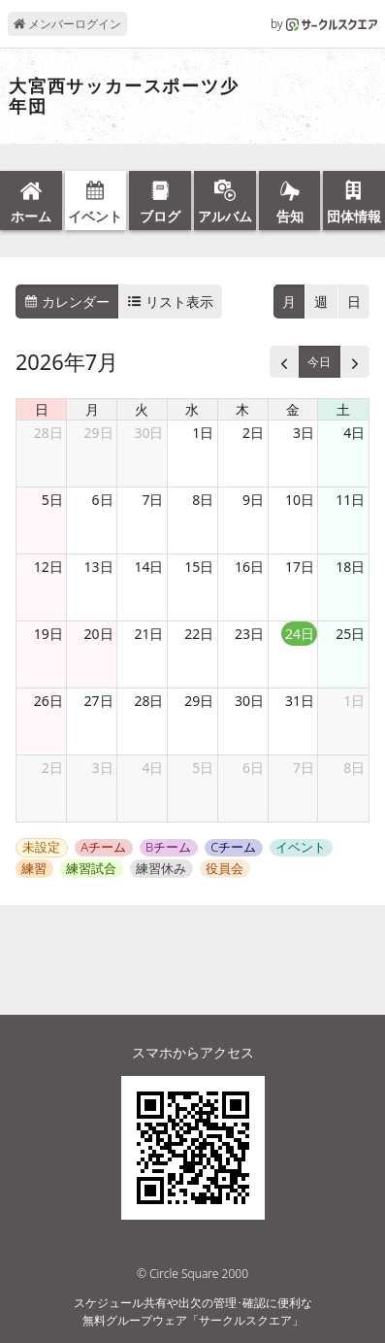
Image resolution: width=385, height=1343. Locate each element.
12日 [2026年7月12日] (48, 566)
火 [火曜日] (141, 409)
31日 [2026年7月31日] (299, 700)
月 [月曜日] (92, 409)
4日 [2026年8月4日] (152, 767)
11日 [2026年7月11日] (350, 499)
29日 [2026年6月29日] (98, 432)
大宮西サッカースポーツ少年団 (124, 97)
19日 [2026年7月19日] (48, 633)
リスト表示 (170, 301)
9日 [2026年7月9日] (253, 499)
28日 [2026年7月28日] (148, 700)
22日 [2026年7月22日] (198, 633)
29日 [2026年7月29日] (198, 700)
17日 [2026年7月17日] (299, 566)
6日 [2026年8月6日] (253, 767)
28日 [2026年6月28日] (48, 432)
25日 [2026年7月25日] (350, 633)
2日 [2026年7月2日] (253, 432)
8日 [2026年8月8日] (354, 767)
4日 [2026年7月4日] (354, 432)
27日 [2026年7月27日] (98, 700)
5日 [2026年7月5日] (52, 499)
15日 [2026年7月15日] (198, 566)
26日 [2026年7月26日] (48, 700)
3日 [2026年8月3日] (102, 767)
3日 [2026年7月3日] (303, 432)
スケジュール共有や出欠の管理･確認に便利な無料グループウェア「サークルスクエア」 (193, 1311)
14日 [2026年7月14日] (148, 566)
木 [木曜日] (242, 409)
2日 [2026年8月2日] (52, 767)
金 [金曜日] (293, 409)
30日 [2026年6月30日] (148, 432)
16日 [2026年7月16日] (249, 566)
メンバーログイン (67, 24)
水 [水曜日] (192, 409)
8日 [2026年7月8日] (202, 499)
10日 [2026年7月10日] (299, 499)
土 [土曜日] (343, 409)
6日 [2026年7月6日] (102, 499)
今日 (319, 361)
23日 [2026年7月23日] (249, 633)
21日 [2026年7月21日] (148, 633)
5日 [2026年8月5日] (202, 767)
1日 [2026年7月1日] (202, 432)
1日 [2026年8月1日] (354, 700)
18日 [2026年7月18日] (350, 566)
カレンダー (67, 301)
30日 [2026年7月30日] (249, 700)
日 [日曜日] (41, 409)
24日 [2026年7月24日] (299, 633)
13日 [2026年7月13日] (98, 566)
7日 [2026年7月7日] (152, 499)
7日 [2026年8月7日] (303, 767)
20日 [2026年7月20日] (98, 633)
